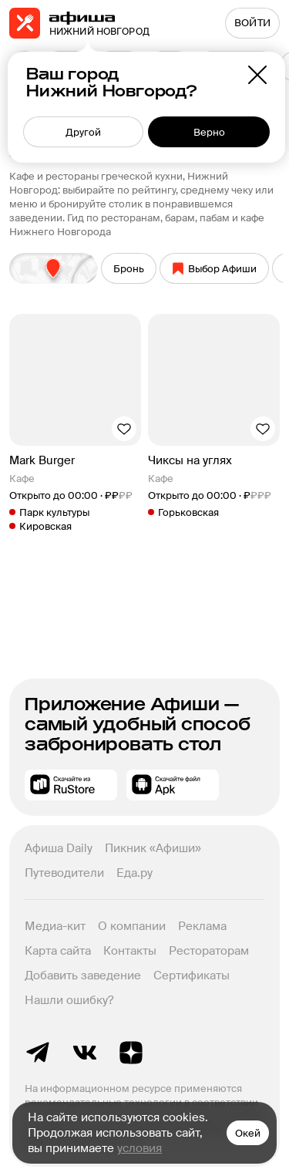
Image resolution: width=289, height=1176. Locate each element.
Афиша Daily (58, 848)
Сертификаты (191, 975)
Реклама (202, 926)
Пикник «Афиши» (153, 848)
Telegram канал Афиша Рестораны (38, 1052)
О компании (132, 926)
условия (139, 1148)
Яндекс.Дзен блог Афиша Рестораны (131, 1052)
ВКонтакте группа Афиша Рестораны (85, 1052)
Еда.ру (134, 873)
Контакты (129, 951)
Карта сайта (58, 951)
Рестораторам (209, 951)
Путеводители (64, 873)
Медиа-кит (55, 926)
